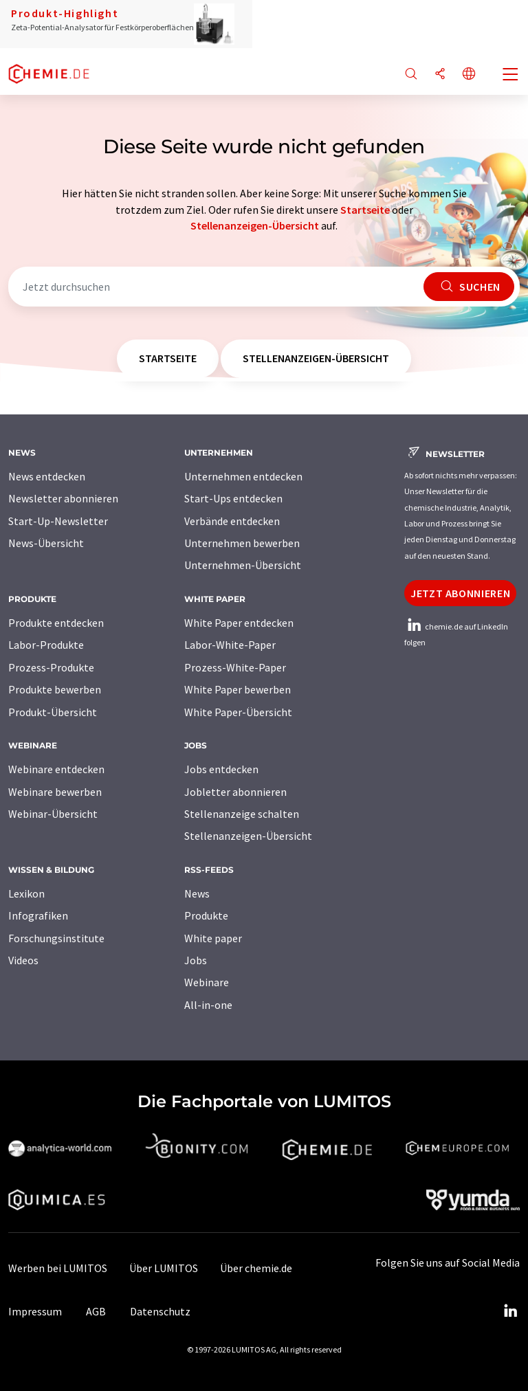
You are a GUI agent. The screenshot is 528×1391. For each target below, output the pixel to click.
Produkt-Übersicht (52, 712)
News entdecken (46, 476)
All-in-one (208, 1005)
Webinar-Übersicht (53, 814)
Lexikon (26, 893)
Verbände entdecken (232, 521)
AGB (96, 1311)
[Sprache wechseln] (468, 74)
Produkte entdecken (56, 623)
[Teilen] (440, 74)
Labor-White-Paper (230, 645)
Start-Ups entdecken (233, 498)
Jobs (195, 960)
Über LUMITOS (163, 1268)
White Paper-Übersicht (238, 712)
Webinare (206, 982)
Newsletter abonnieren (63, 498)
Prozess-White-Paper (235, 667)
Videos (23, 960)
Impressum (35, 1311)
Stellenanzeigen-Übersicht (254, 225)
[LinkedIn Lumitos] (510, 1311)
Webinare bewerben (55, 792)
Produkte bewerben (54, 689)
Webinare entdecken (56, 769)
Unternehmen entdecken (243, 476)
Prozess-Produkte (51, 667)
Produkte (206, 915)
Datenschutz (160, 1311)
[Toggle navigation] (511, 76)
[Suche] (411, 74)
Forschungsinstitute (56, 938)
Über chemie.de (256, 1268)
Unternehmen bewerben (242, 543)
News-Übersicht (46, 543)
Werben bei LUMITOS (57, 1268)
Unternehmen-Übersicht (242, 565)
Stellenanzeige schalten (241, 814)
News (197, 893)
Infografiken (38, 915)
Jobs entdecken (221, 769)
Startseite (365, 209)
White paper (213, 938)
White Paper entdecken (239, 623)
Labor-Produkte (46, 645)
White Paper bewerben (237, 689)
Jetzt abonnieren (460, 593)
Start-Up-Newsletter (58, 521)
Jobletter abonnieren (235, 792)
